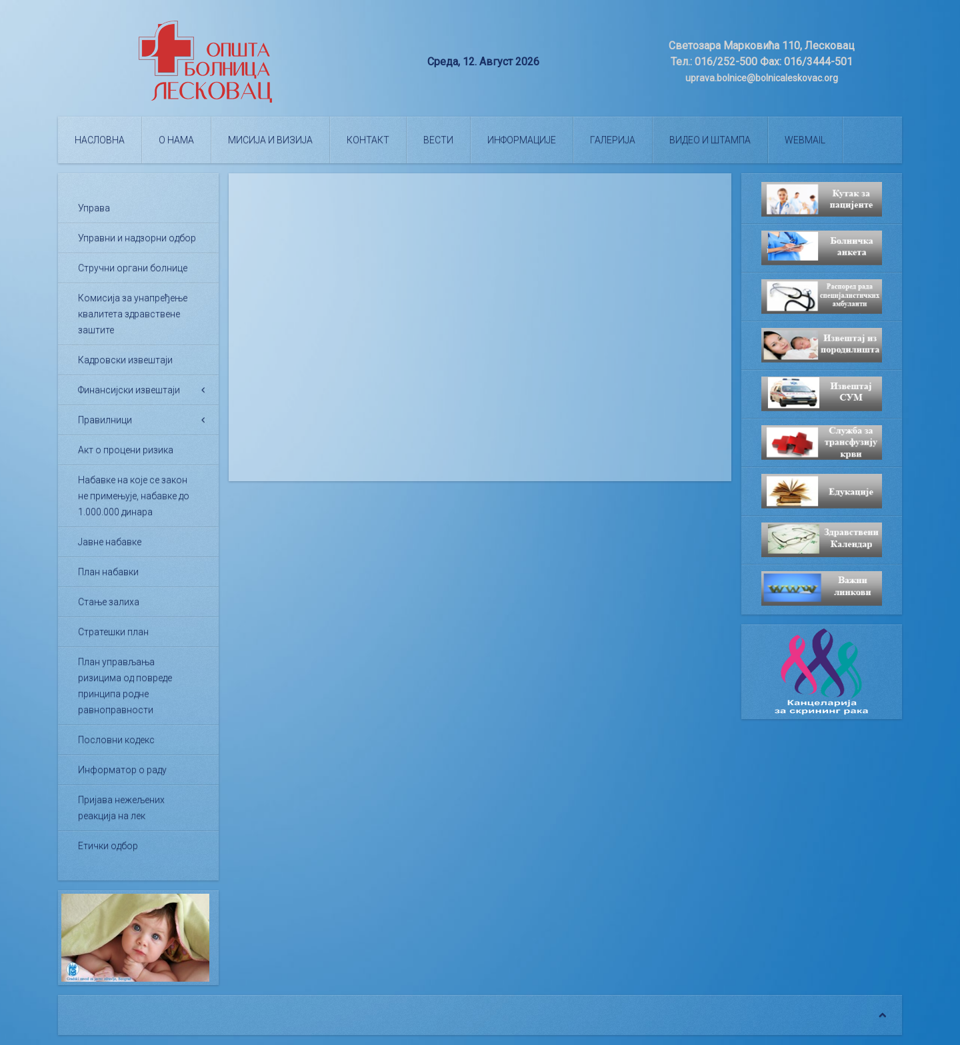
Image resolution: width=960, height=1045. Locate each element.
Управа (94, 208)
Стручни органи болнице (132, 268)
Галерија (612, 140)
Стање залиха (108, 601)
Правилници (105, 420)
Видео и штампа (710, 140)
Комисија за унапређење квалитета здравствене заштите (132, 314)
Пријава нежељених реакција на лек (121, 807)
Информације (521, 140)
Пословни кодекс (116, 739)
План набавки (108, 571)
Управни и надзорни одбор (137, 238)
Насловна (100, 140)
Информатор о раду (122, 769)
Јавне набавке (109, 541)
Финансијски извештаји (129, 390)
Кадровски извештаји (125, 360)
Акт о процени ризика (125, 450)
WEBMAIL (805, 140)
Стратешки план (113, 631)
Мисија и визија (270, 140)
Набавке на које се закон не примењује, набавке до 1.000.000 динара (133, 496)
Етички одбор (108, 845)
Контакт (368, 140)
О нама (176, 140)
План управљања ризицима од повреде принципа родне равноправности (125, 685)
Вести (438, 140)
